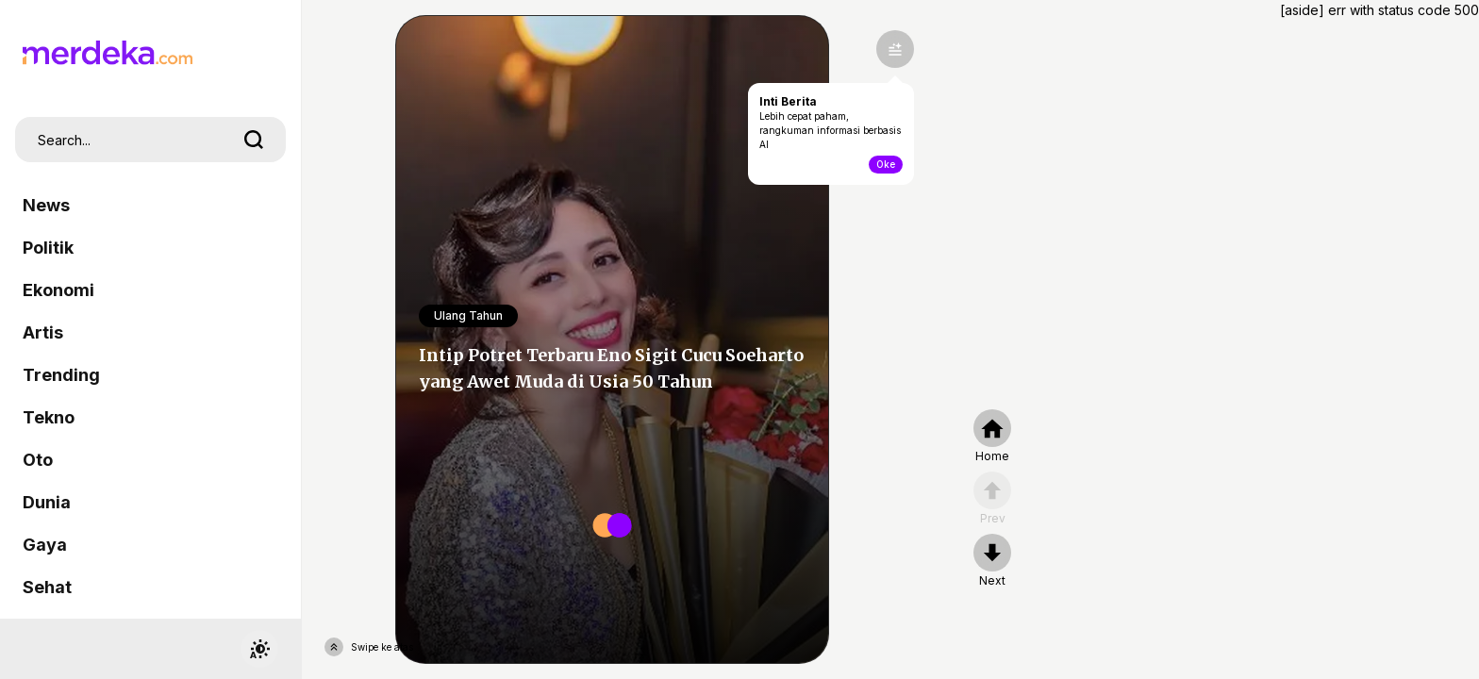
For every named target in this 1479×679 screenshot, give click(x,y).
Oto (38, 460)
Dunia (47, 502)
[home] (992, 436)
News (46, 205)
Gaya (45, 545)
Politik (48, 247)
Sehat (47, 587)
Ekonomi (58, 290)
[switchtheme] (259, 649)
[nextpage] (992, 561)
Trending (61, 375)
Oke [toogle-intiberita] (885, 164)
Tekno (49, 417)
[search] (254, 139)
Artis (43, 332)
